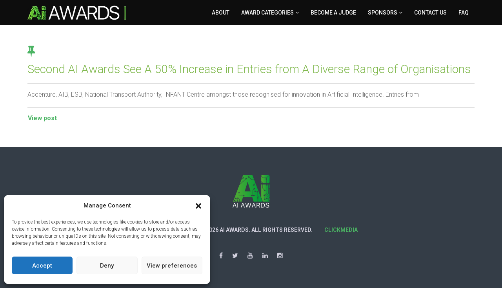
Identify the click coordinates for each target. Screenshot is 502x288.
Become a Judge (333, 12)
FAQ (463, 12)
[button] (198, 206)
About (220, 12)
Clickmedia (341, 230)
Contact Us (430, 12)
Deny (107, 265)
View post (42, 118)
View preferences (172, 265)
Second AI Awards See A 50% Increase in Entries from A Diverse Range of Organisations (249, 69)
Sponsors (382, 12)
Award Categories (267, 12)
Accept (42, 265)
